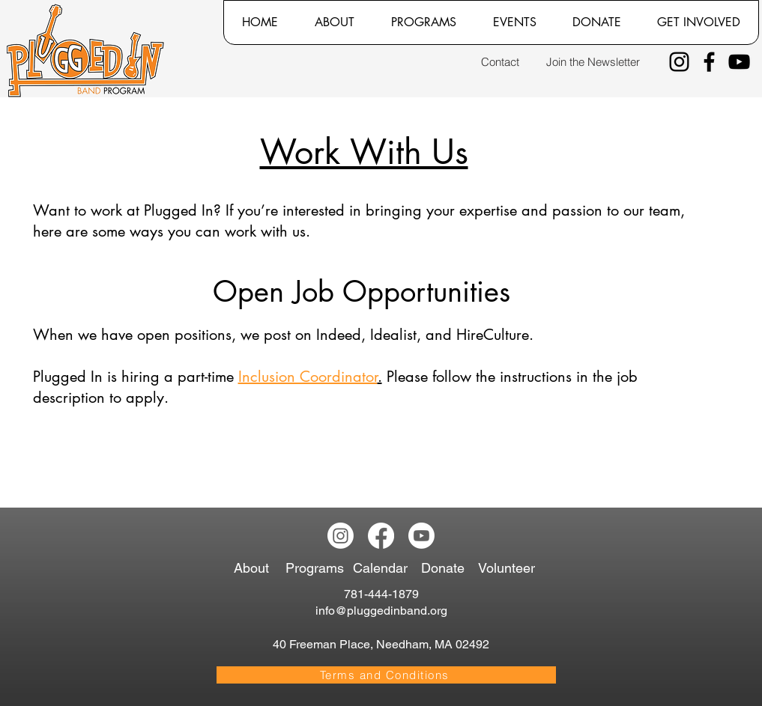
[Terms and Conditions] (386, 675)
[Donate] (445, 567)
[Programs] (317, 567)
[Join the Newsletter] (593, 62)
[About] (256, 567)
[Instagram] (679, 62)
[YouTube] (739, 62)
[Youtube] (421, 536)
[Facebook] (709, 62)
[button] (334, 22)
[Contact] (500, 62)
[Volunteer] (510, 567)
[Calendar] (386, 567)
